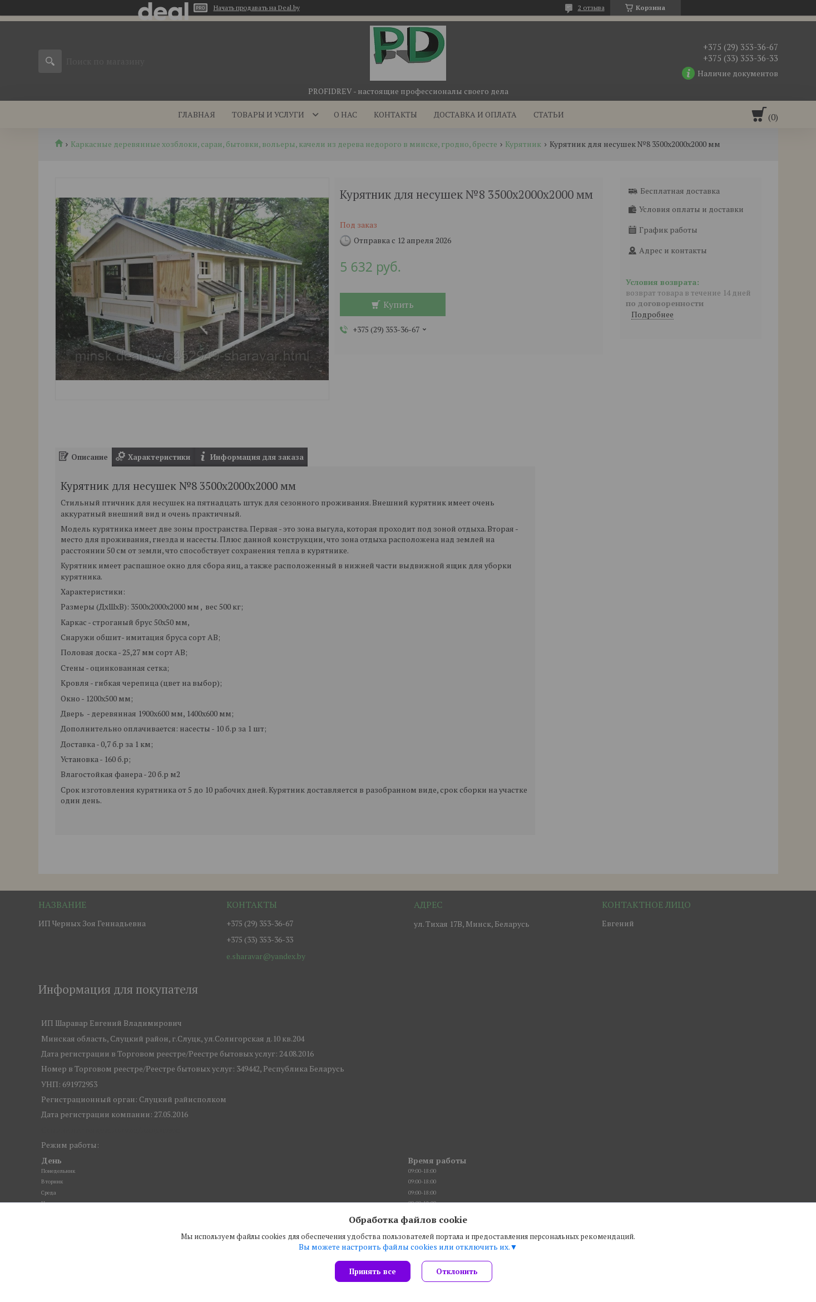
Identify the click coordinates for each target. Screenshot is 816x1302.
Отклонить (457, 1271)
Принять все (372, 1271)
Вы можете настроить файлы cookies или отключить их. (404, 1247)
